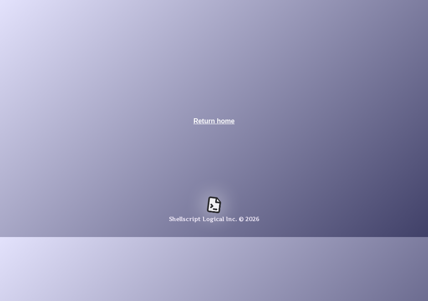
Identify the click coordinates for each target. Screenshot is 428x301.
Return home (214, 121)
